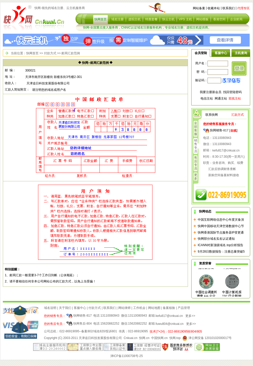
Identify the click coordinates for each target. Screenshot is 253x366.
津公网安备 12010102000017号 (207, 338)
